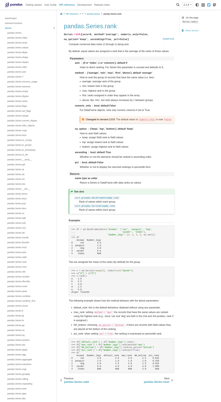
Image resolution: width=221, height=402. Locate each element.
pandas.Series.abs (16, 398)
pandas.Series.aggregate (19, 359)
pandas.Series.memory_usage (22, 81)
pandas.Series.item (16, 208)
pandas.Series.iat (15, 174)
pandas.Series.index (17, 38)
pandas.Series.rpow (17, 291)
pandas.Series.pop (16, 203)
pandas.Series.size (16, 72)
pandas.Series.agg (16, 354)
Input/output (11, 18)
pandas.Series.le (15, 320)
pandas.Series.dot (16, 345)
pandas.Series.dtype (17, 52)
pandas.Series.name (17, 101)
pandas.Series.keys (17, 198)
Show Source (190, 30)
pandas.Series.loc (16, 179)
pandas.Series (14, 33)
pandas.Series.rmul (16, 267)
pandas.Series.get (16, 164)
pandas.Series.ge (16, 325)
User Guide (50, 5)
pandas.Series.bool (16, 135)
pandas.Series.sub (16, 223)
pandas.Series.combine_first (21, 301)
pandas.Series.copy (17, 130)
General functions (13, 23)
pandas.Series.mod (16, 247)
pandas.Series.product (18, 340)
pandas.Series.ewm (17, 388)
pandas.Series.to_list (17, 154)
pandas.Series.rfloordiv (18, 281)
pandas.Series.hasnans (18, 86)
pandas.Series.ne (16, 330)
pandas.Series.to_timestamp (21, 150)
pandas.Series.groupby (18, 374)
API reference (67, 5)
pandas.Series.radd (17, 257)
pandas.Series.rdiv (16, 272)
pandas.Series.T (15, 76)
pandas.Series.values (18, 47)
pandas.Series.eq (16, 335)
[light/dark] (197, 5)
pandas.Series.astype (18, 115)
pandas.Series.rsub (16, 262)
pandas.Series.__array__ (19, 159)
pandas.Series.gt (15, 315)
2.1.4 (187, 5)
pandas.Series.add (16, 218)
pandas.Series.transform (19, 364)
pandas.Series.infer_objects (21, 125)
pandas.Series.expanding (19, 384)
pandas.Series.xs (15, 213)
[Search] (178, 5)
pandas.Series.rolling (17, 379)
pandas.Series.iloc (16, 184)
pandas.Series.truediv (18, 237)
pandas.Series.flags (17, 106)
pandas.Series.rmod (17, 286)
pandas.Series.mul (16, 228)
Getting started (34, 5)
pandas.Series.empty (17, 91)
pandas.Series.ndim (17, 67)
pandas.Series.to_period (19, 145)
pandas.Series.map (16, 369)
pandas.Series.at (15, 169)
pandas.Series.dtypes (18, 96)
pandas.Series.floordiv (18, 242)
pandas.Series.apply (17, 349)
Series (8, 28)
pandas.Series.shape (17, 57)
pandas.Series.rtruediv (18, 276)
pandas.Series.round (17, 306)
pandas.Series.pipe (16, 393)
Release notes (102, 5)
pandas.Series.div (16, 233)
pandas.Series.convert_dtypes (22, 120)
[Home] (61, 13)
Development (84, 5)
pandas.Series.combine (18, 296)
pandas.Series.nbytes (18, 62)
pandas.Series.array (17, 42)
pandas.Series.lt (15, 310)
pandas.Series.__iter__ (18, 189)
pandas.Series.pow (16, 252)
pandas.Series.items (17, 194)
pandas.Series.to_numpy (19, 140)
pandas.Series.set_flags (19, 111)
